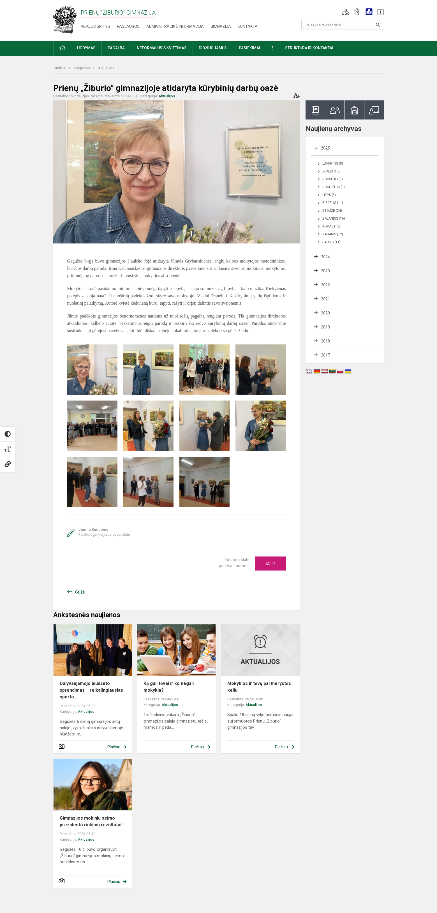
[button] (346, 11)
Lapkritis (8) (332, 163)
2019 (325, 327)
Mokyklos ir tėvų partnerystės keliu (259, 687)
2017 (325, 355)
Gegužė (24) (332, 211)
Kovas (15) (331, 226)
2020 (325, 313)
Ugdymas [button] (86, 48)
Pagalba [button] (116, 48)
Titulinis (59, 68)
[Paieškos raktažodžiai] (342, 24)
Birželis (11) (332, 203)
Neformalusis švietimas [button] (162, 48)
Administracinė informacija (175, 26)
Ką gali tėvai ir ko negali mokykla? (169, 687)
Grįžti (80, 592)
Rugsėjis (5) (332, 179)
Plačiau (113, 747)
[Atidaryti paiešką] (378, 25)
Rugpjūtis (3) (333, 187)
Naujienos (82, 68)
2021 (325, 299)
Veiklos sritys (95, 26)
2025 (325, 148)
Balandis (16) (333, 218)
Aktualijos (106, 68)
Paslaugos (128, 26)
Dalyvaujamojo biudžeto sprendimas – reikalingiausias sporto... (91, 690)
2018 (325, 341)
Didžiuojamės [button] (213, 48)
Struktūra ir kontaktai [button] (309, 48)
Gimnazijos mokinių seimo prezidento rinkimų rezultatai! (91, 821)
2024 (325, 257)
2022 (325, 285)
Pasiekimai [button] (249, 48)
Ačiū (270, 563)
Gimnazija (221, 26)
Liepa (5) (329, 195)
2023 (325, 271)
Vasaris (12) (332, 234)
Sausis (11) (331, 242)
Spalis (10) (331, 171)
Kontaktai (248, 26)
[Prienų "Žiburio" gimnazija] (66, 19)
